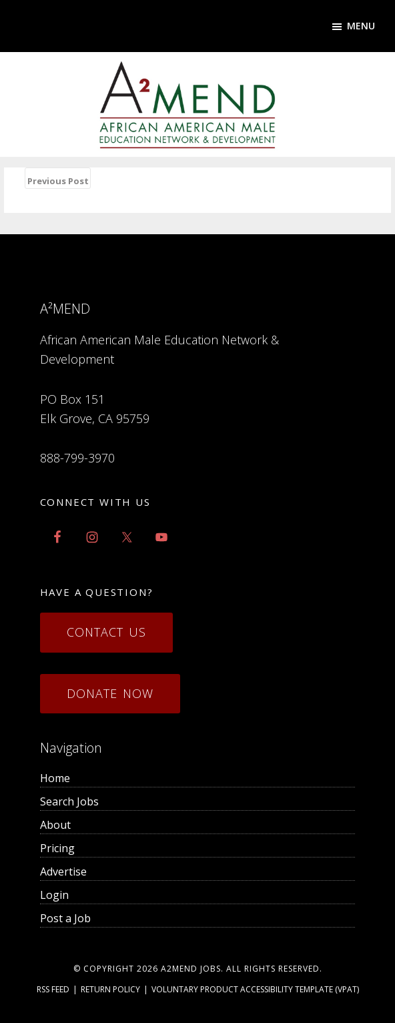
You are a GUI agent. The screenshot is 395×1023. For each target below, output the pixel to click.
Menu (361, 25)
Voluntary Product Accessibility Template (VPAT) (255, 989)
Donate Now (110, 693)
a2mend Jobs (191, 968)
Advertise (63, 871)
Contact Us (106, 632)
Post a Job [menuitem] (65, 918)
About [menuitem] (55, 824)
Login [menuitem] (54, 895)
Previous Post (58, 181)
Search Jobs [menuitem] (69, 801)
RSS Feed (53, 989)
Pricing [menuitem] (57, 848)
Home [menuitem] (55, 778)
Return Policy (110, 989)
